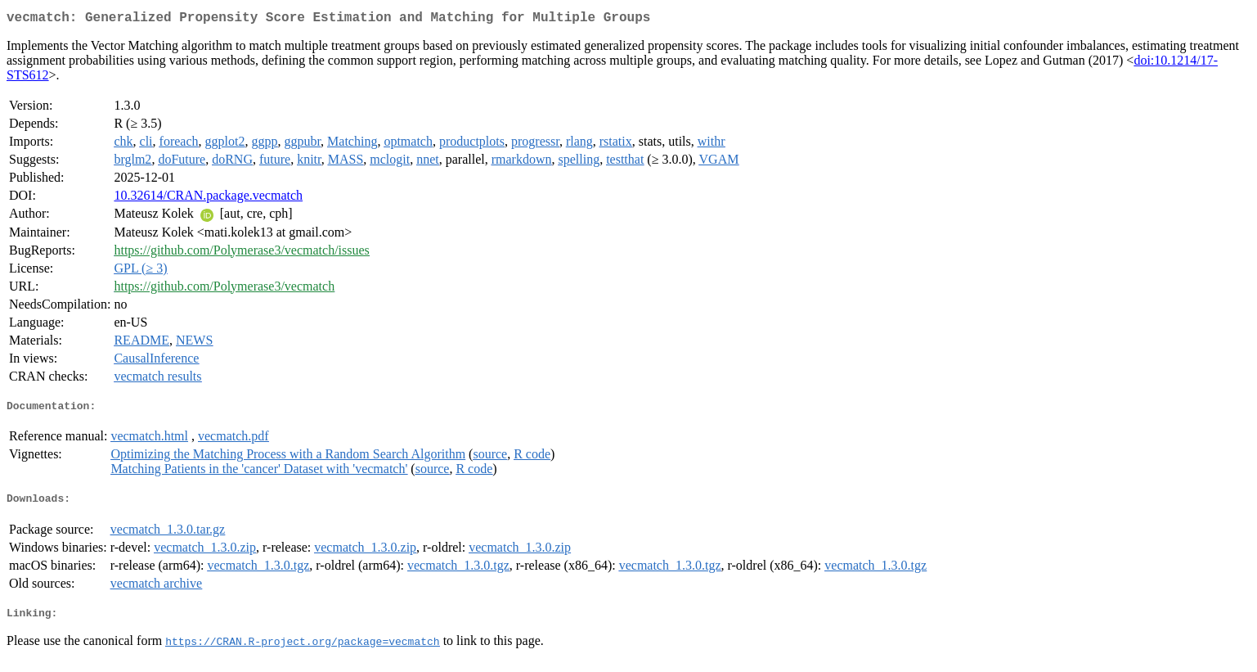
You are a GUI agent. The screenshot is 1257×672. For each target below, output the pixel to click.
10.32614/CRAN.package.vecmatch (208, 198)
